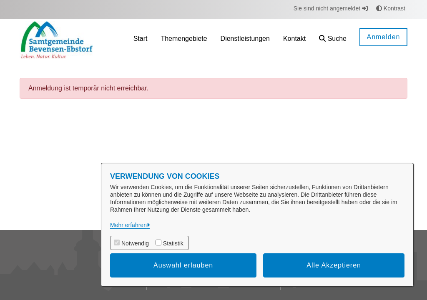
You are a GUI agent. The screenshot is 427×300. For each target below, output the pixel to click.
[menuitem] (140, 40)
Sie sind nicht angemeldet (331, 8)
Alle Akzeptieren (333, 265)
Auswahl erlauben (183, 265)
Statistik (173, 243)
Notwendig (135, 243)
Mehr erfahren (128, 225)
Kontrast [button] (390, 8)
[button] (332, 40)
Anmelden (383, 36)
